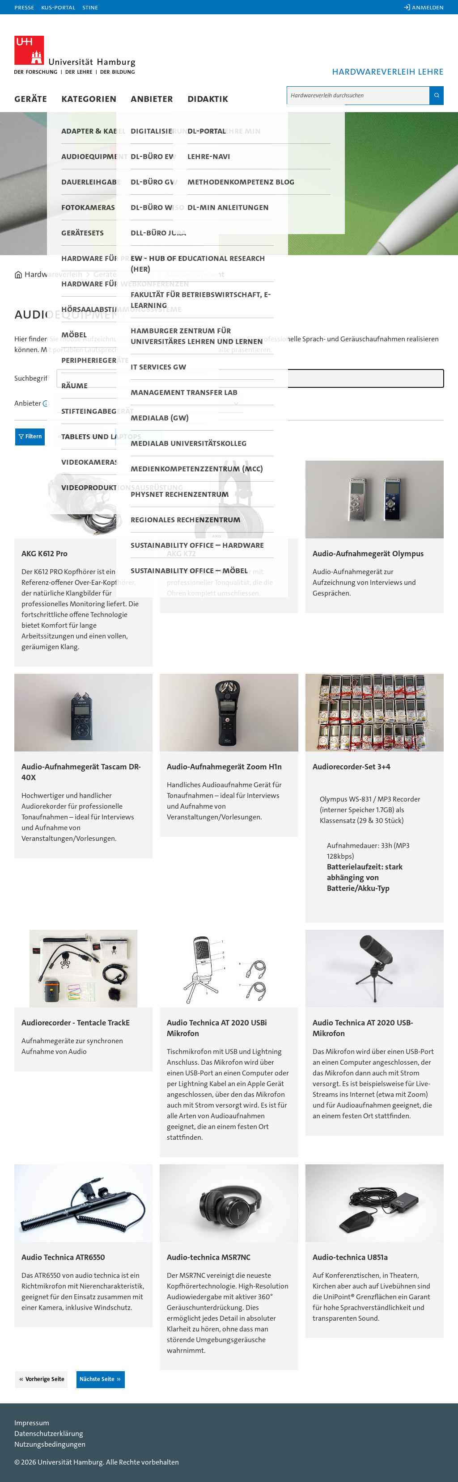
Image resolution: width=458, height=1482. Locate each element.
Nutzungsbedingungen (49, 1444)
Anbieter (152, 98)
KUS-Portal (58, 7)
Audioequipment (195, 275)
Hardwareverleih (53, 275)
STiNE (90, 7)
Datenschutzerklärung (48, 1433)
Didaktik (207, 98)
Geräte (30, 98)
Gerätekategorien (123, 275)
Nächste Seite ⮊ (139, 437)
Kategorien (88, 98)
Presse (24, 7)
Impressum (31, 1423)
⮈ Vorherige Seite (80, 437)
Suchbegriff (32, 378)
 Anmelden (423, 7)
